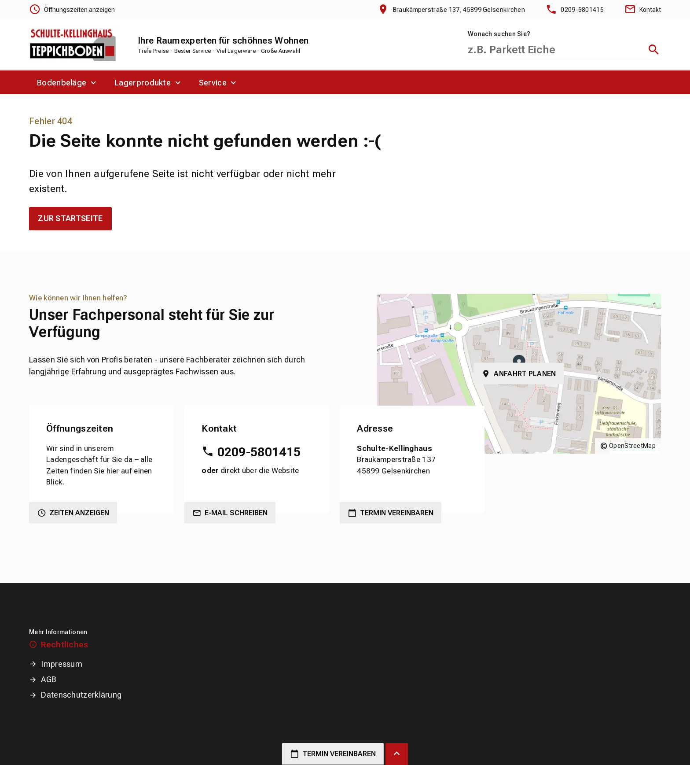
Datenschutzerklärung (81, 694)
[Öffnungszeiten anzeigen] (72, 10)
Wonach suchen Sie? (499, 33)
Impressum (61, 664)
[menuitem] (67, 82)
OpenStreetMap (632, 445)
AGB (48, 679)
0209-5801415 (259, 452)
